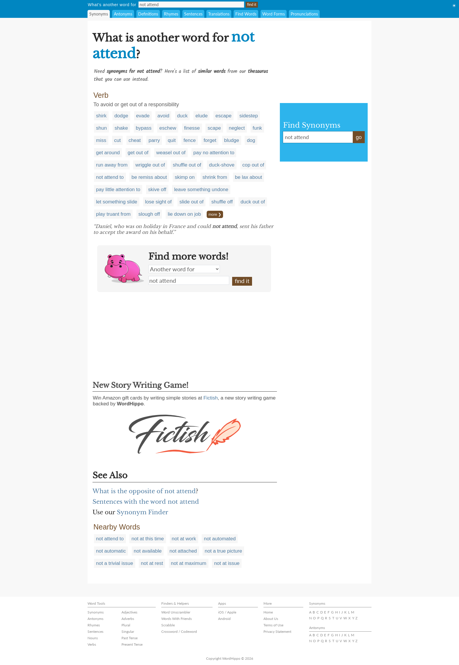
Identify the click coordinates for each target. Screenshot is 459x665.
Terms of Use (273, 625)
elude (202, 116)
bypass (144, 128)
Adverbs (127, 618)
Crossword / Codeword (179, 631)
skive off (157, 189)
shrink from (215, 177)
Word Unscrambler (175, 612)
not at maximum (188, 563)
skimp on (185, 177)
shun (101, 128)
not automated (220, 538)
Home (268, 612)
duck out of (253, 202)
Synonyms (98, 13)
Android (224, 618)
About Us (270, 618)
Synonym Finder (142, 512)
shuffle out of (187, 165)
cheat (135, 140)
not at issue (226, 563)
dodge (121, 116)
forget (209, 140)
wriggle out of (150, 165)
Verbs (92, 644)
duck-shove (221, 165)
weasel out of (171, 152)
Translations (219, 13)
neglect (237, 128)
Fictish (210, 398)
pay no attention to (213, 152)
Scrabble (168, 625)
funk (257, 128)
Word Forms (273, 13)
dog (251, 140)
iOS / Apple (227, 612)
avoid (163, 116)
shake (121, 128)
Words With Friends (176, 618)
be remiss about (149, 177)
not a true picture (223, 551)
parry (154, 140)
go (359, 137)
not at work (184, 538)
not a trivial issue (114, 563)
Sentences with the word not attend (146, 501)
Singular (127, 631)
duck (182, 116)
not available (148, 551)
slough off (149, 214)
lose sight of (158, 202)
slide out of (191, 202)
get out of (138, 152)
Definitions (148, 13)
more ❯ (214, 214)
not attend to (110, 177)
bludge (231, 140)
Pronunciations (304, 13)
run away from (112, 165)
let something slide (116, 202)
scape (214, 128)
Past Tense (129, 638)
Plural (125, 625)
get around (108, 152)
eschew (167, 128)
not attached (183, 551)
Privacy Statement (277, 631)
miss (101, 140)
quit (172, 140)
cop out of (253, 165)
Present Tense (132, 644)
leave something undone (201, 189)
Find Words (245, 13)
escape (223, 116)
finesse (192, 128)
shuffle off (222, 202)
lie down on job (184, 214)
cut (117, 140)
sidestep (248, 116)
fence (190, 140)
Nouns (93, 638)
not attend (188, 280)
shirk (101, 116)
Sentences (193, 13)
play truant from (113, 214)
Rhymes (171, 13)
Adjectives (129, 612)
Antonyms (123, 13)
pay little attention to (118, 189)
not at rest (152, 563)
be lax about (248, 177)
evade (143, 116)
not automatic (111, 551)
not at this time (147, 538)
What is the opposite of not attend (144, 491)
